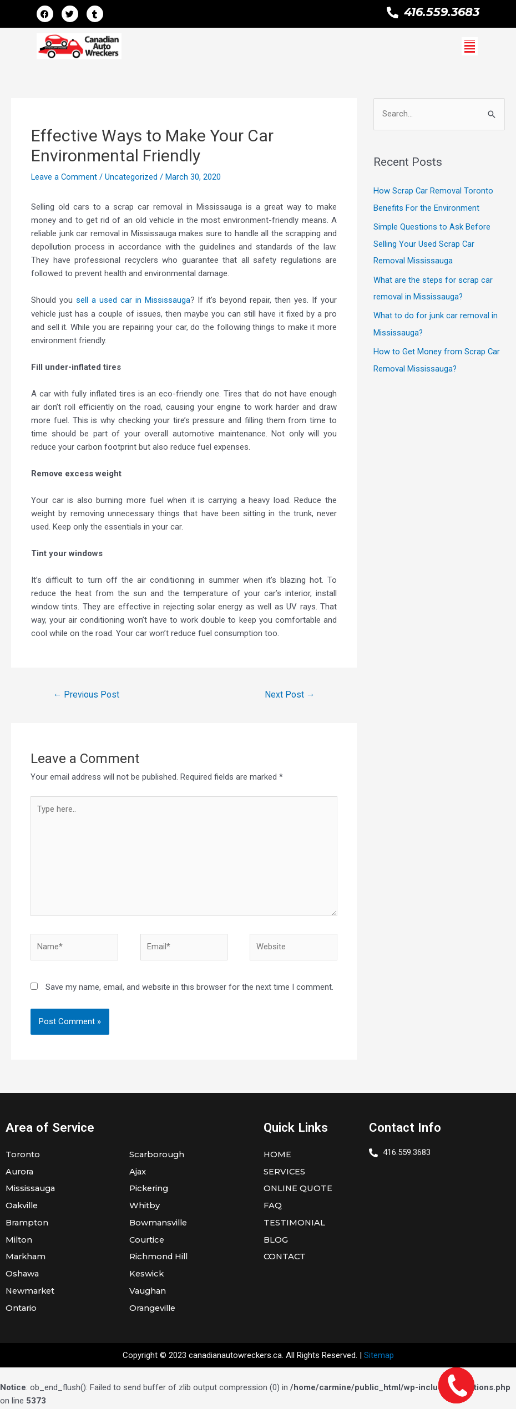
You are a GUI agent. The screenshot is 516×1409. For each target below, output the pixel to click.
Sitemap (379, 1357)
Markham (27, 1258)
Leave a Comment (64, 177)
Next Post (289, 694)
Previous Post (86, 694)
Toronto (23, 1155)
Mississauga (31, 1189)
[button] (470, 46)
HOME (278, 1155)
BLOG (276, 1241)
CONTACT (285, 1258)
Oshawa (23, 1275)
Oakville (23, 1207)
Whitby (144, 1207)
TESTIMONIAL (295, 1224)
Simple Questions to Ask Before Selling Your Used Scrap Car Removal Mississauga (431, 242)
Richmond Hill (159, 1258)
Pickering (149, 1189)
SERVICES (285, 1172)
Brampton (28, 1224)
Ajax (137, 1172)
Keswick (147, 1275)
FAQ (273, 1207)
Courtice (147, 1241)
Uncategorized (132, 177)
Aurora (21, 1172)
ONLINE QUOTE (298, 1189)
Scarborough (158, 1155)
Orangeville (154, 1310)
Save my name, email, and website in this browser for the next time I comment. (189, 988)
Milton (19, 1241)
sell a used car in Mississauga (133, 300)
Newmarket (32, 1293)
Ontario (22, 1310)
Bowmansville (159, 1224)
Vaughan (148, 1293)
